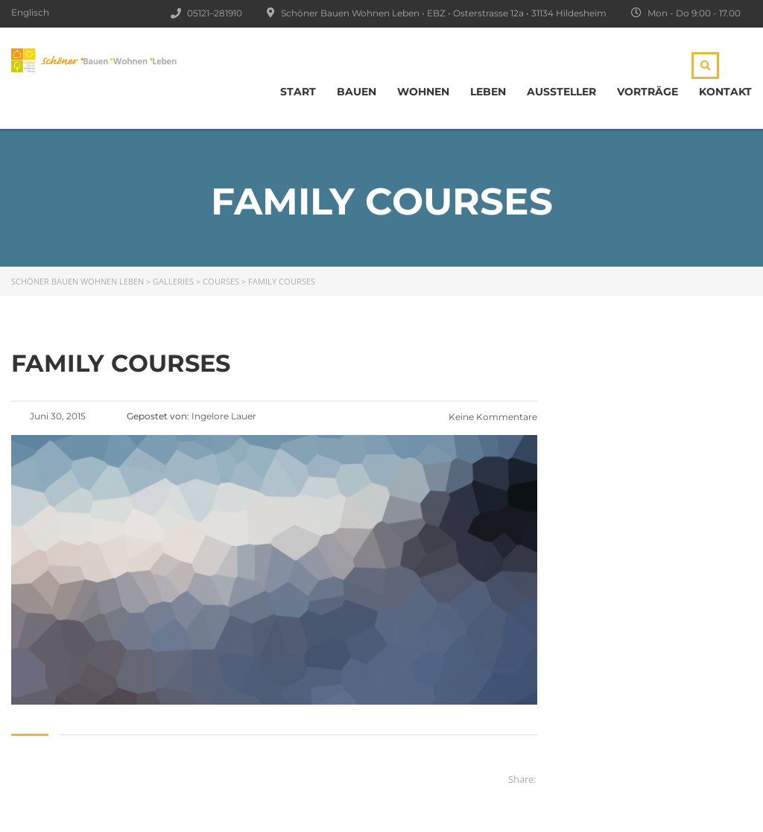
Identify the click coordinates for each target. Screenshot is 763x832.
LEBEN (488, 91)
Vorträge (647, 91)
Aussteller (561, 91)
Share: (522, 779)
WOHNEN (423, 91)
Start (298, 91)
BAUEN (356, 91)
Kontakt (725, 91)
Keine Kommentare (491, 416)
